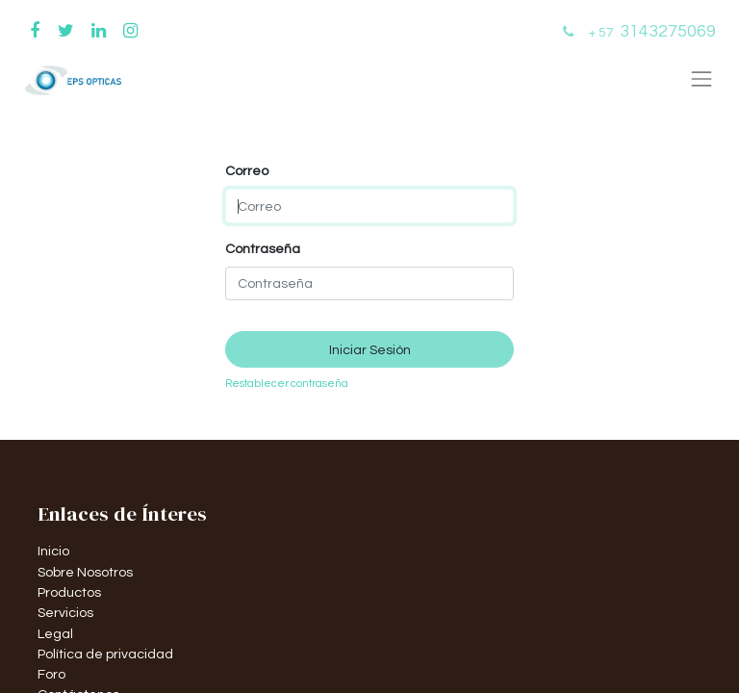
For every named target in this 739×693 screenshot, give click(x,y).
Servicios (65, 612)
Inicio (53, 551)
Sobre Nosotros (85, 572)
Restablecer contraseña (286, 383)
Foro (51, 674)
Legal (55, 634)
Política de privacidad (105, 654)
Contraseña (262, 249)
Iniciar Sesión (370, 350)
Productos (69, 592)
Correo (246, 171)
